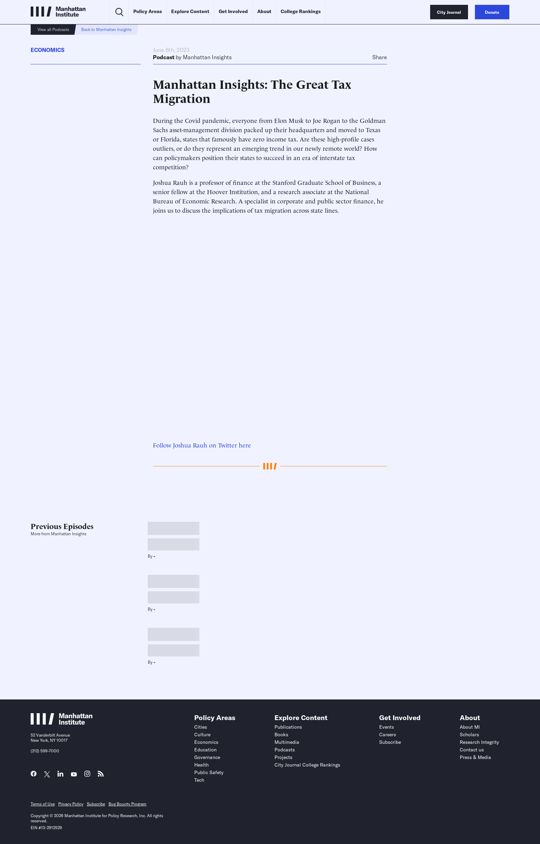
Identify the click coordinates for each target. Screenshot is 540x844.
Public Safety (209, 772)
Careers (387, 734)
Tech (199, 780)
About (264, 11)
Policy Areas (147, 11)
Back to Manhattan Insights (106, 29)
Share (379, 57)
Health (201, 765)
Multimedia (286, 742)
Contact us (472, 750)
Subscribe (390, 742)
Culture (202, 734)
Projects (283, 757)
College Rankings (301, 11)
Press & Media (475, 757)
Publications (288, 727)
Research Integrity (479, 742)
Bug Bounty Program (127, 803)
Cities (200, 727)
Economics (47, 49)
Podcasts (284, 750)
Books (281, 734)
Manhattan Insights (207, 57)
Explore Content (190, 11)
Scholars (469, 734)
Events (386, 727)
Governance (207, 757)
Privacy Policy (70, 803)
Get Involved (233, 11)
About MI (470, 727)
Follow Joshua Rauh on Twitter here (202, 444)
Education (205, 750)
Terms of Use (43, 803)
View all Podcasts (53, 29)
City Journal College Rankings (307, 765)
